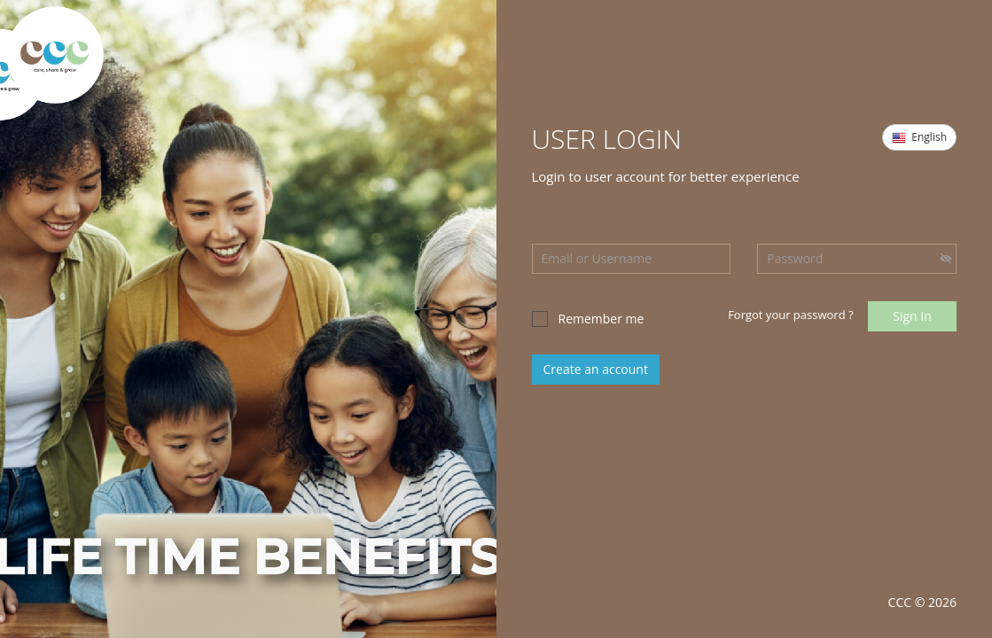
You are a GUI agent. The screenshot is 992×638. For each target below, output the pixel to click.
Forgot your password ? (790, 315)
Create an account (595, 369)
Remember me (588, 318)
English (919, 137)
